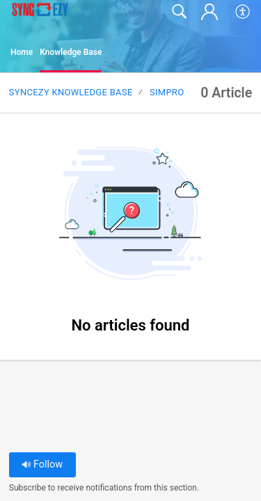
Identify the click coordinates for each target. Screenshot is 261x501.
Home (21, 52)
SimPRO (167, 92)
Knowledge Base (71, 52)
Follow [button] (42, 464)
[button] (243, 12)
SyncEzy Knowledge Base (71, 92)
